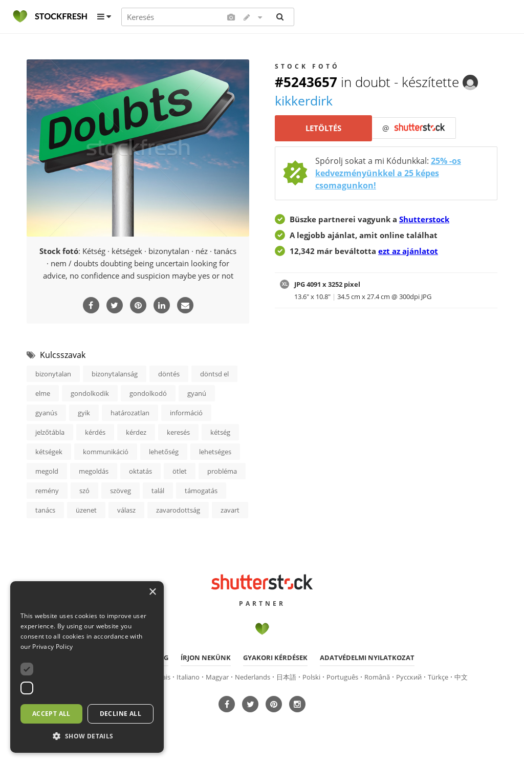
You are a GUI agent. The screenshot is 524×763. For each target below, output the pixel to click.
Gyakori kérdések (275, 657)
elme (42, 393)
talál (157, 490)
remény (47, 490)
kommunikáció (105, 451)
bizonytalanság (115, 373)
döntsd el (214, 373)
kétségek (48, 451)
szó (84, 490)
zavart (230, 510)
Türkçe (438, 676)
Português (342, 676)
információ (186, 412)
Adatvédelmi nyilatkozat (367, 657)
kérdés (95, 432)
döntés (169, 373)
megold (46, 471)
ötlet (179, 471)
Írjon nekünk (206, 657)
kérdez (136, 432)
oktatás (140, 471)
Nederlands (252, 676)
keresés (178, 432)
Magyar (217, 676)
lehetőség (164, 451)
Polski (311, 676)
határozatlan (130, 412)
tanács (45, 510)
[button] (87, 736)
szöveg (120, 490)
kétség (220, 432)
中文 (461, 676)
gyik (84, 412)
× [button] (152, 592)
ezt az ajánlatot (408, 251)
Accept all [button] (51, 713)
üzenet (86, 510)
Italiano (188, 676)
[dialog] (87, 667)
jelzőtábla (49, 432)
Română (377, 676)
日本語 (286, 676)
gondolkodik (90, 393)
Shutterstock (424, 219)
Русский (409, 676)
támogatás (201, 490)
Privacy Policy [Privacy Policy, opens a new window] (52, 646)
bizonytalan (53, 373)
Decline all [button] (120, 713)
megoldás (93, 471)
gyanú (196, 393)
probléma (222, 471)
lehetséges (215, 451)
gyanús (46, 412)
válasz (126, 510)
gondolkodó (148, 393)
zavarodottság (178, 510)
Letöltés (323, 128)
